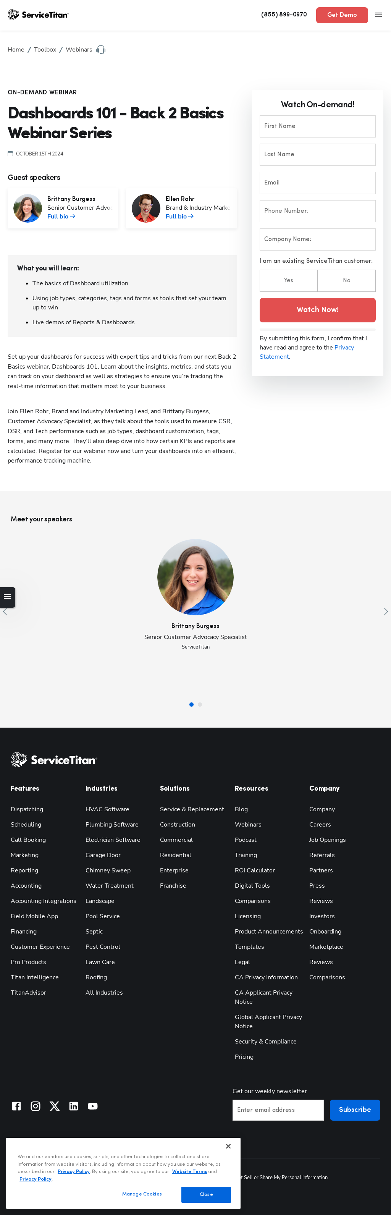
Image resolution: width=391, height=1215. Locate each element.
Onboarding (325, 931)
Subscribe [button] (355, 1110)
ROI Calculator (255, 870)
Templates (249, 947)
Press (317, 886)
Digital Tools (252, 886)
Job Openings (327, 840)
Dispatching (27, 809)
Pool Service (103, 916)
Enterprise (174, 870)
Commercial (176, 840)
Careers (320, 824)
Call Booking (28, 840)
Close (206, 1194)
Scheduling (26, 824)
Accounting (26, 886)
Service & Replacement (192, 809)
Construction (177, 824)
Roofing (96, 977)
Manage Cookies (142, 1194)
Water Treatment (110, 886)
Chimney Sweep (108, 870)
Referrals (322, 855)
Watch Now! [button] (318, 310)
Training (246, 855)
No (347, 281)
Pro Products (28, 962)
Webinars (248, 824)
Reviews (321, 901)
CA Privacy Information (266, 977)
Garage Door (103, 855)
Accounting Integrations (43, 901)
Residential (175, 855)
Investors (322, 916)
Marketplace (326, 947)
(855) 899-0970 (284, 15)
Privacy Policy (74, 1171)
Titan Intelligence (35, 977)
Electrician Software (113, 840)
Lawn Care (100, 962)
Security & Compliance (266, 1041)
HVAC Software (107, 809)
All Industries (104, 993)
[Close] (228, 1146)
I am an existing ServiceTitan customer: (316, 261)
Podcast (246, 840)
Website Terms (189, 1171)
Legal (242, 962)
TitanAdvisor (28, 993)
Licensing (248, 916)
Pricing (244, 1057)
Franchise (173, 886)
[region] (123, 1173)
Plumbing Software (112, 824)
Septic (94, 931)
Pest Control (103, 947)
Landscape (100, 901)
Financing (24, 931)
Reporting (24, 870)
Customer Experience (40, 947)
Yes (288, 281)
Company (322, 809)
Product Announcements (269, 931)
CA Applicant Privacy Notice (263, 997)
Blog (241, 809)
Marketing (25, 855)
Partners (321, 870)
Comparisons (253, 901)
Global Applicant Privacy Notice (268, 1022)
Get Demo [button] (342, 15)
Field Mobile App (34, 916)
